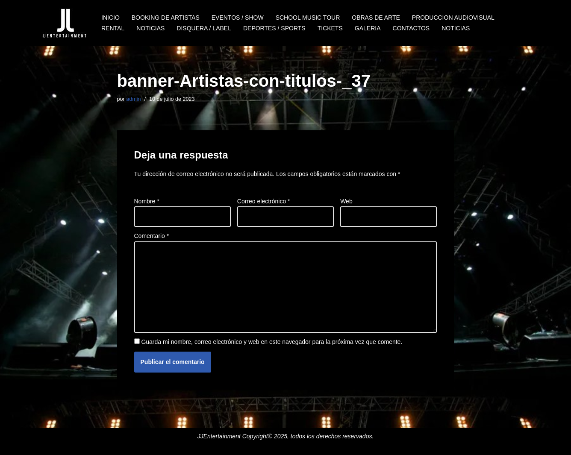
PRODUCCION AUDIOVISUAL (453, 17)
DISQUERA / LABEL (204, 28)
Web (346, 201)
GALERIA (368, 28)
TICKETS (330, 28)
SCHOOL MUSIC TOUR (308, 17)
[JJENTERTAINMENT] (64, 23)
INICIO (110, 17)
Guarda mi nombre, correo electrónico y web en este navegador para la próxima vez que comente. (271, 341)
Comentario (151, 235)
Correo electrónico (263, 201)
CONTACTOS (411, 28)
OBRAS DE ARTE (376, 17)
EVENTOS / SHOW (238, 17)
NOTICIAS (150, 28)
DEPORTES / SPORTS (274, 28)
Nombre (146, 201)
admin (133, 99)
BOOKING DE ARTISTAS (166, 17)
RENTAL (112, 28)
